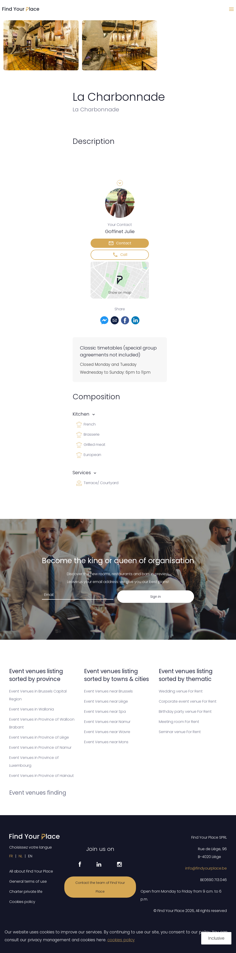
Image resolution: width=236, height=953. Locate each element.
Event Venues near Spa (105, 711)
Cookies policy (22, 901)
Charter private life (25, 891)
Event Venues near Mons (106, 742)
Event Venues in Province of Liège (39, 737)
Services (82, 472)
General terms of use (28, 881)
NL (20, 856)
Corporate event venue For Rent (187, 701)
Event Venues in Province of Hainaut (41, 775)
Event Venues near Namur (107, 721)
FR (11, 856)
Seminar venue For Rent (180, 731)
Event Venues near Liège (106, 701)
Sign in (155, 596)
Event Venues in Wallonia (31, 709)
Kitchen (81, 414)
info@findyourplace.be (206, 868)
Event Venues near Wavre (107, 731)
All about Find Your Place (31, 871)
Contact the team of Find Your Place (100, 887)
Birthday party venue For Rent (185, 711)
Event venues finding (37, 792)
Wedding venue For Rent (181, 691)
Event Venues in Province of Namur (40, 747)
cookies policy (121, 940)
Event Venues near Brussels (108, 691)
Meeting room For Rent (179, 721)
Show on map (119, 292)
